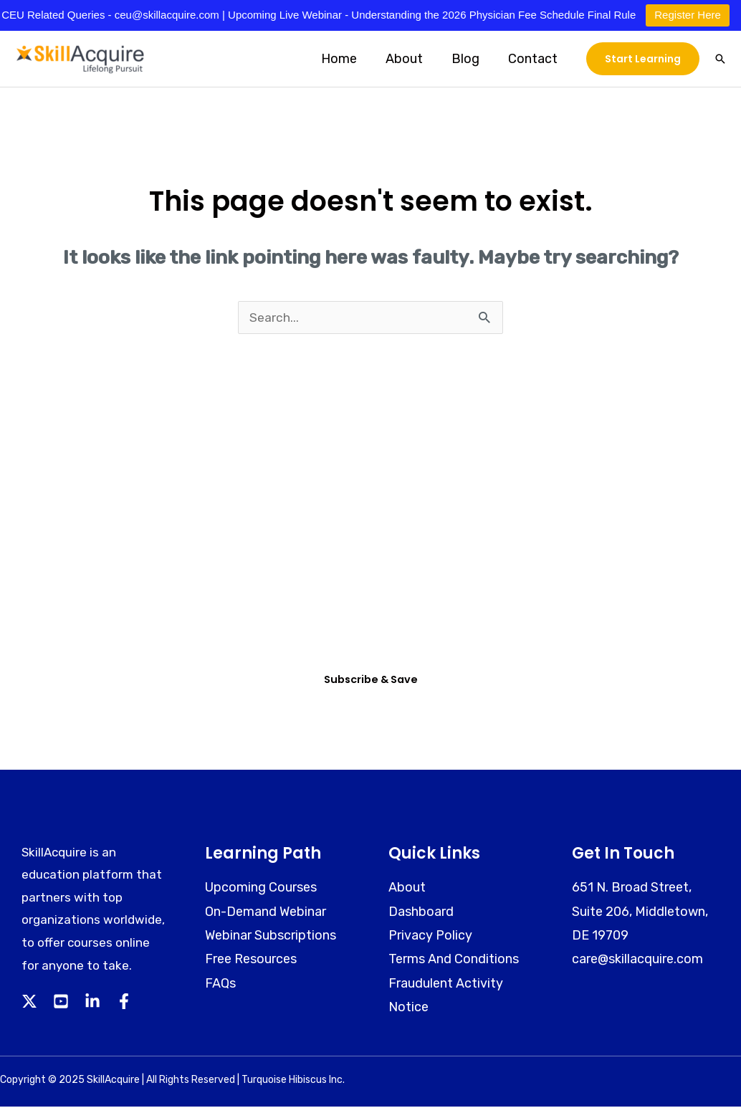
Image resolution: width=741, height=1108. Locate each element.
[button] (642, 58)
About (411, 59)
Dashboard (421, 913)
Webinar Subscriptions (270, 937)
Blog (470, 59)
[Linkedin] (92, 1003)
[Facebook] (124, 1003)
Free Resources (251, 961)
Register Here (687, 15)
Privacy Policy (430, 937)
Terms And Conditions (453, 961)
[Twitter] (29, 1003)
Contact (534, 59)
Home (349, 59)
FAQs (220, 985)
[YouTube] (61, 1003)
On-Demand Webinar (265, 913)
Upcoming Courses (261, 889)
